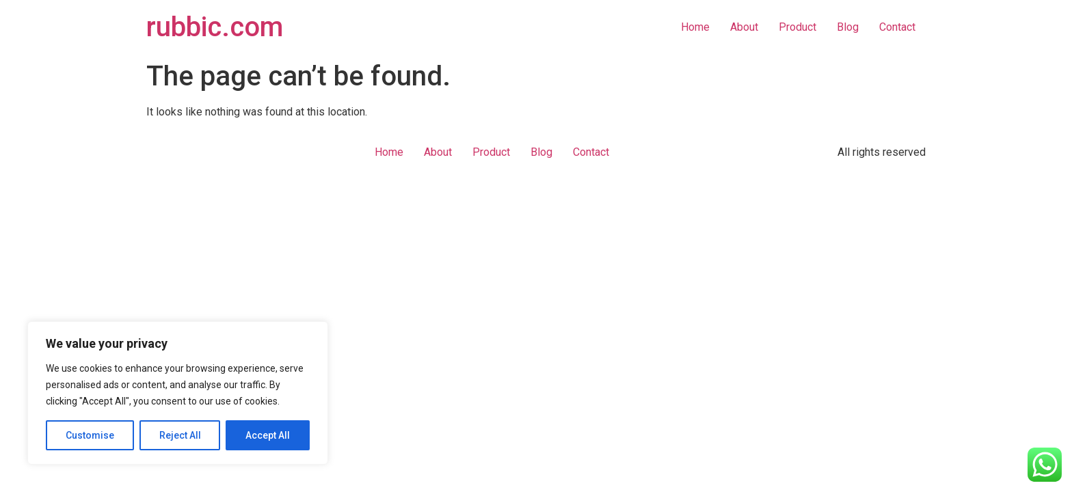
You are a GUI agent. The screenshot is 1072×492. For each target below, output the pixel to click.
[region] (177, 393)
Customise (90, 435)
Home (695, 26)
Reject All (180, 435)
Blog (848, 26)
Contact (897, 26)
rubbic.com (214, 27)
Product (797, 26)
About (744, 26)
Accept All (267, 435)
